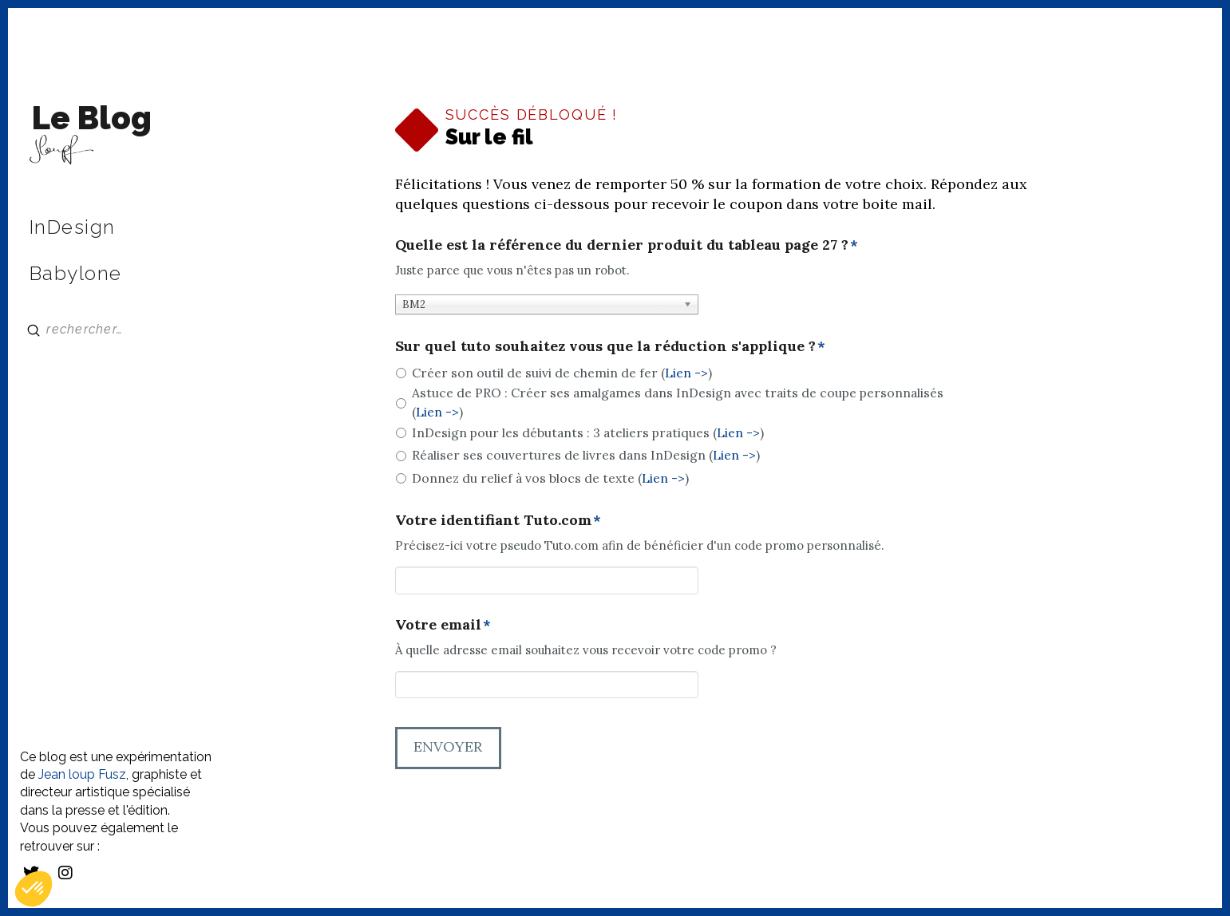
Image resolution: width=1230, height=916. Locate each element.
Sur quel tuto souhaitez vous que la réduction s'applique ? (610, 346)
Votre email (443, 624)
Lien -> (686, 373)
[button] (33, 889)
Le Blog (92, 117)
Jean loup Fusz (82, 774)
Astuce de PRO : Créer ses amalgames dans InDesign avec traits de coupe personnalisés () (677, 402)
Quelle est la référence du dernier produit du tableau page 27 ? (627, 244)
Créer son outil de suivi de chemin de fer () (562, 373)
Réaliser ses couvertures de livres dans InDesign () (586, 455)
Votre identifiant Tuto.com (498, 520)
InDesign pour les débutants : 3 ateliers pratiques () (588, 432)
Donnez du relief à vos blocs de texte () (550, 478)
